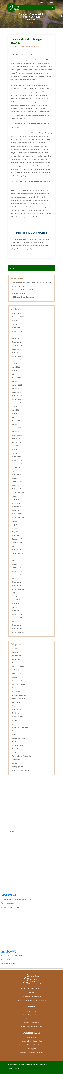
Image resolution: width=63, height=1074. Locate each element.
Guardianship (16, 702)
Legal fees (16, 706)
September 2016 (18, 553)
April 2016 (15, 560)
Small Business (17, 745)
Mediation (15, 713)
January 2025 (17, 335)
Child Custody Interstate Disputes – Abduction (31, 1000)
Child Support (17, 659)
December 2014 (17, 578)
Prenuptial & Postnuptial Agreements (31, 1053)
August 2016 (16, 557)
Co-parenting (16, 663)
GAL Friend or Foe (18, 293)
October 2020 (17, 435)
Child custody (17, 656)
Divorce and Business (19, 681)
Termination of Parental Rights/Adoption (31, 1045)
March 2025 (16, 328)
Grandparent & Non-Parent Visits (31, 996)
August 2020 (16, 442)
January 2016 (17, 568)
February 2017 (17, 539)
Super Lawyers (17, 752)
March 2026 (16, 313)
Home (29, 19)
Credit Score (16, 674)
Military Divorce (17, 717)
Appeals (15, 652)
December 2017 (17, 507)
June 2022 (16, 367)
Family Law (16, 688)
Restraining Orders (18, 738)
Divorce (14, 677)
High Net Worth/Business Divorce (31, 1026)
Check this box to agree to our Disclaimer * (26, 831)
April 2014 (15, 607)
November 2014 (17, 582)
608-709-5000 (9, 903)
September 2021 (18, 399)
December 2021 (17, 388)
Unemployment (17, 767)
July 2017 (15, 525)
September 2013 (18, 632)
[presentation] (22, 840)
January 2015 (17, 575)
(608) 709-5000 (50, 2)
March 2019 (16, 474)
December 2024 (17, 338)
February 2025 (17, 331)
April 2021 (15, 417)
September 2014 (18, 589)
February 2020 (17, 460)
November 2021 (17, 392)
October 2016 (17, 550)
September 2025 (18, 317)
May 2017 (15, 532)
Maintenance (16, 709)
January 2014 (17, 618)
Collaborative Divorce (31, 1019)
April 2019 (15, 471)
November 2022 (17, 349)
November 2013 (17, 625)
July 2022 (15, 363)
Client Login (40, 2)
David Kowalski (19, 47)
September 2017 (18, 517)
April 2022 (15, 374)
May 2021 (15, 414)
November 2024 (17, 342)
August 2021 (16, 403)
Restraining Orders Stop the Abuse (31, 1041)
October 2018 (17, 489)
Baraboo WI (8, 951)
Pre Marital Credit (18, 286)
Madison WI (8, 895)
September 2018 (18, 492)
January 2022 (17, 385)
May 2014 (15, 603)
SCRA (14, 742)
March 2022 (16, 378)
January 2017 (17, 543)
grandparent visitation (19, 695)
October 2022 (17, 353)
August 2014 (16, 593)
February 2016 (17, 564)
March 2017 (16, 535)
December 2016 (17, 546)
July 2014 (15, 596)
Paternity (15, 720)
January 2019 (17, 482)
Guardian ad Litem (18, 699)
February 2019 (17, 478)
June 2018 (16, 503)
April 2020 (15, 453)
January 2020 (17, 464)
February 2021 (17, 424)
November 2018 (17, 485)
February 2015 (17, 571)
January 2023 (17, 345)
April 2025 (15, 324)
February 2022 (17, 381)
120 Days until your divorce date (23, 297)
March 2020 (16, 457)
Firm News (16, 691)
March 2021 (16, 421)
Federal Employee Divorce (31, 1015)
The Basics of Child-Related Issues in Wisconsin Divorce (31, 283)
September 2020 (18, 439)
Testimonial (16, 760)
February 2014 (17, 614)
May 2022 (15, 371)
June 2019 (16, 467)
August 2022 (16, 360)
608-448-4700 (9, 960)
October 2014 (17, 586)
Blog (33, 19)
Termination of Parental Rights (22, 756)
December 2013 (17, 621)
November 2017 (17, 510)
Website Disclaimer (13, 1068)
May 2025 (15, 320)
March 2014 (16, 611)
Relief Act (15, 734)
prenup (14, 724)
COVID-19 (15, 670)
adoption (15, 648)
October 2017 (17, 514)
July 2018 (15, 500)
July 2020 (15, 446)
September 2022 (18, 356)
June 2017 (16, 528)
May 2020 (15, 449)
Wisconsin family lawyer (20, 770)
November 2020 (17, 431)
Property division (18, 731)
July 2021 (15, 406)
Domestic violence (18, 684)
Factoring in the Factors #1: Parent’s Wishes (27, 290)
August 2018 (16, 496)
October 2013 (17, 629)
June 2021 (16, 410)
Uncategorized (17, 763)
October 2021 (17, 396)
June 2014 (16, 600)
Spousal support (17, 749)
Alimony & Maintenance (31, 1023)
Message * (31, 822)
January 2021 (17, 428)
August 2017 (16, 521)
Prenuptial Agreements (20, 727)
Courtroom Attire (18, 666)
